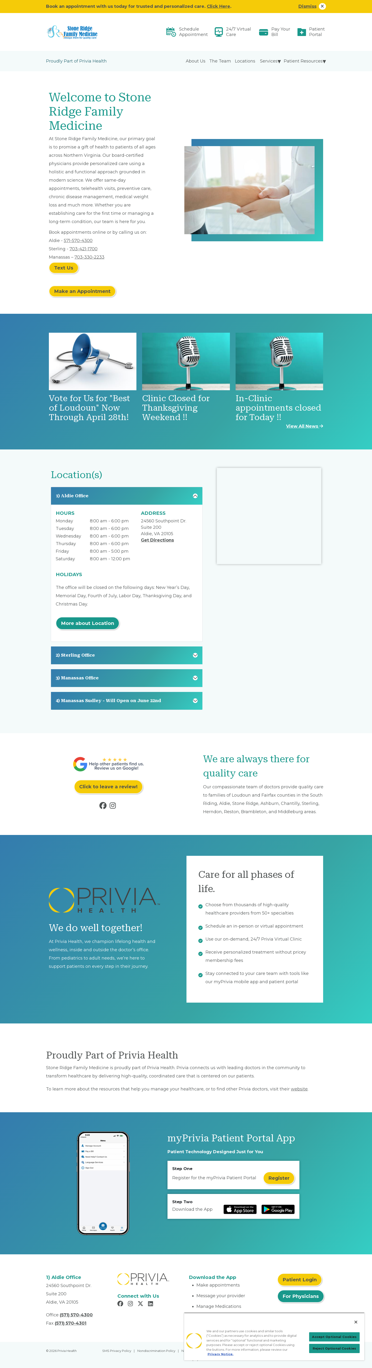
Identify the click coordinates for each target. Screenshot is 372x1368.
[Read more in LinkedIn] (151, 1304)
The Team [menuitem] (220, 61)
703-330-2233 (89, 257)
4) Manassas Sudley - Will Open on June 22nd (108, 700)
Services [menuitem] (269, 61)
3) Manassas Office (77, 677)
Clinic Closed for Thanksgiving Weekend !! (176, 408)
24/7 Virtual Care (238, 32)
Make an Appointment (82, 291)
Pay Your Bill (280, 32)
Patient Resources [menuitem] (303, 61)
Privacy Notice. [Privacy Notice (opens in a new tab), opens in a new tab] (220, 1354)
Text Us (63, 268)
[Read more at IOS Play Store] (240, 1209)
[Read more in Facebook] (103, 806)
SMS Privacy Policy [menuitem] (116, 1351)
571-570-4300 (78, 240)
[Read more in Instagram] (114, 806)
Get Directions (157, 540)
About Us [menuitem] (195, 61)
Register (278, 1178)
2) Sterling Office (75, 655)
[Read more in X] (141, 1304)
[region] (274, 1336)
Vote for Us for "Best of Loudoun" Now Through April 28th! (89, 408)
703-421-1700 (84, 248)
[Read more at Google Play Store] (278, 1209)
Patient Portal (317, 32)
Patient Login (300, 1280)
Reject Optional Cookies (334, 1348)
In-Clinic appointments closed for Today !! (278, 408)
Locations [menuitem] (245, 61)
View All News (304, 426)
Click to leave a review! (108, 786)
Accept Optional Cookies (334, 1337)
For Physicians (301, 1296)
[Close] (356, 1322)
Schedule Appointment (193, 32)
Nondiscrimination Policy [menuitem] (156, 1351)
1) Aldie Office (72, 495)
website (299, 1089)
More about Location (87, 623)
